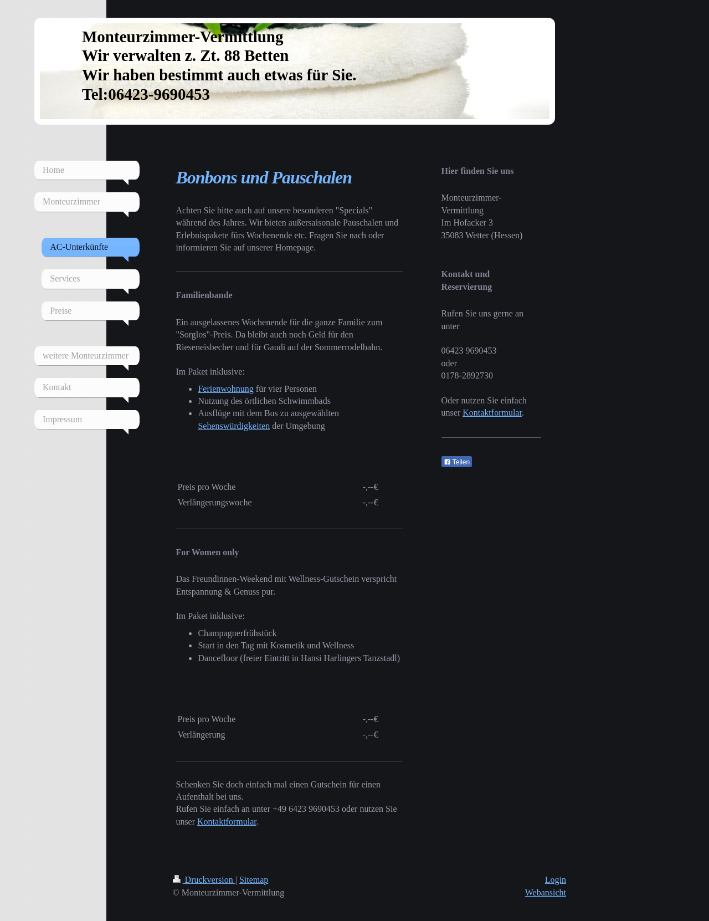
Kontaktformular (226, 821)
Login (555, 879)
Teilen (457, 462)
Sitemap (253, 879)
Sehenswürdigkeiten (234, 426)
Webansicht (545, 892)
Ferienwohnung (225, 388)
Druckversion (204, 879)
